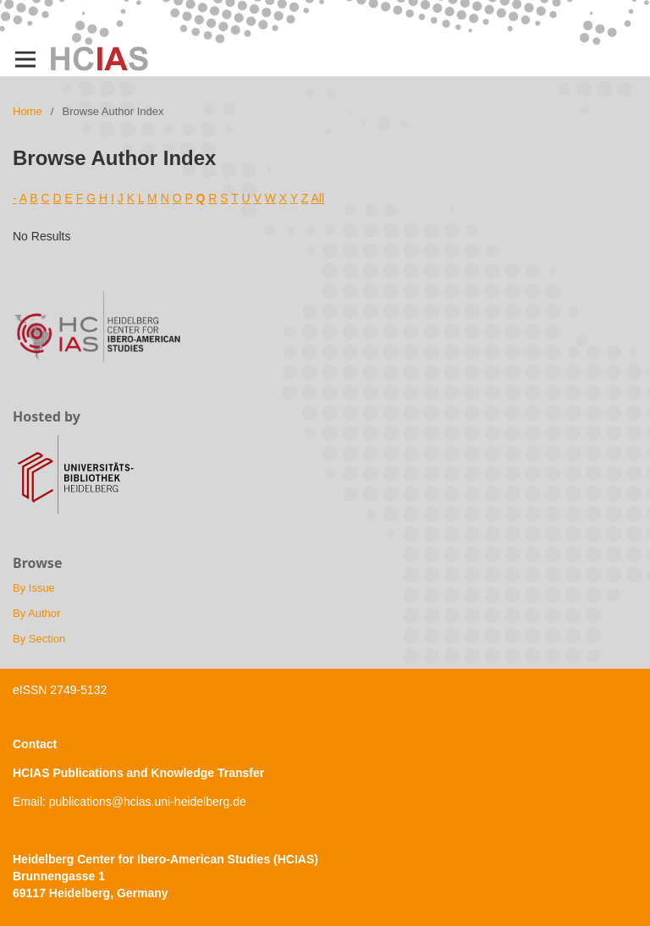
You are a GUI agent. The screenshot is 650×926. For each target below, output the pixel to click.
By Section (39, 638)
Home (27, 111)
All (317, 198)
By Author (36, 613)
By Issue (34, 588)
